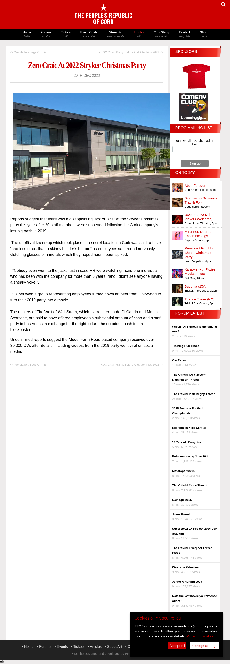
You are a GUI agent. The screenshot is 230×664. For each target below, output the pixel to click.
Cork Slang (161, 34)
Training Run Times (185, 346)
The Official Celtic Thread (189, 485)
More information (200, 636)
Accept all (177, 646)
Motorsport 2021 (183, 471)
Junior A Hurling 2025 (187, 581)
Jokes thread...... (183, 514)
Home (27, 34)
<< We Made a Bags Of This (28, 52)
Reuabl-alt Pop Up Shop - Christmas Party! (199, 252)
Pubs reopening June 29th (190, 456)
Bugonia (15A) (196, 286)
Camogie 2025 (182, 500)
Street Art (116, 34)
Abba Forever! (195, 185)
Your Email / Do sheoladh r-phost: (195, 142)
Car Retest (179, 360)
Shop (203, 34)
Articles (138, 34)
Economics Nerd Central (189, 427)
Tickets (65, 34)
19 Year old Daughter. (187, 442)
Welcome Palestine (185, 567)
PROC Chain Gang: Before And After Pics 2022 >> (131, 52)
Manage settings (204, 646)
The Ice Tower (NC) (200, 299)
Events (62, 646)
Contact (184, 34)
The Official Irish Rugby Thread (193, 394)
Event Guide (89, 34)
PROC (129, 653)
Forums (46, 34)
